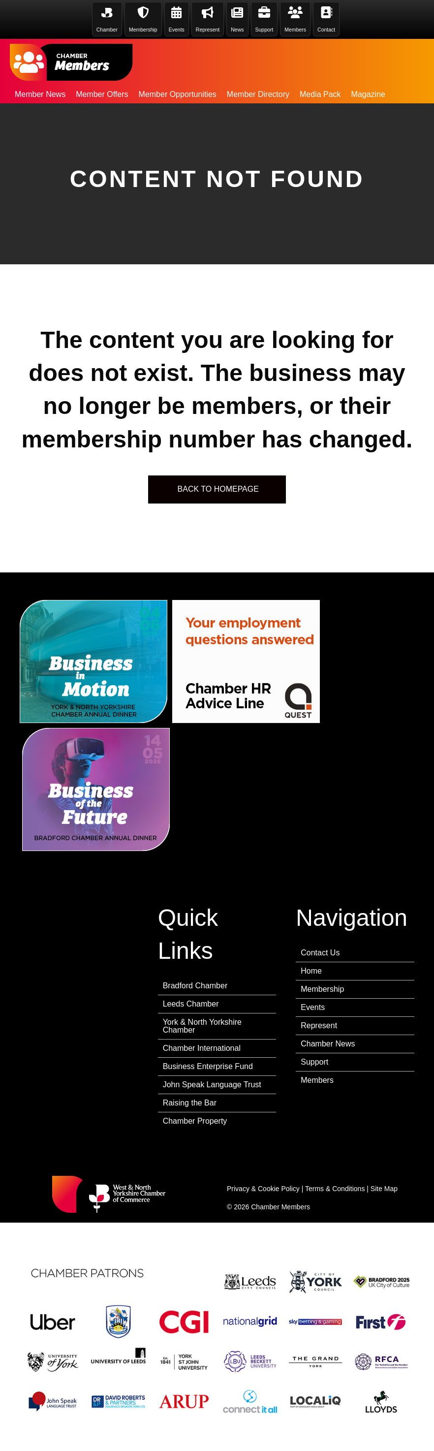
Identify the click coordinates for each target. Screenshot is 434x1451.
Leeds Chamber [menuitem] (191, 1004)
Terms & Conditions (335, 1189)
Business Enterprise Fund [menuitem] (208, 1066)
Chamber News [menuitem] (328, 1044)
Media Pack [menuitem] (320, 94)
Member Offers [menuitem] (102, 94)
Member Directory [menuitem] (258, 94)
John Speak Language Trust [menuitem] (212, 1084)
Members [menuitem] (317, 1080)
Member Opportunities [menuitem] (178, 94)
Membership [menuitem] (322, 989)
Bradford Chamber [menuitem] (195, 985)
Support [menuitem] (314, 1062)
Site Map (384, 1189)
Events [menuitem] (313, 1007)
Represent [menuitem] (319, 1025)
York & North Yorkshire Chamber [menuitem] (202, 1026)
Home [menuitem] (311, 971)
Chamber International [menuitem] (202, 1048)
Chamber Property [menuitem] (195, 1121)
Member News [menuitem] (40, 94)
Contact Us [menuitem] (320, 952)
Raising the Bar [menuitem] (190, 1103)
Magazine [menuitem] (368, 94)
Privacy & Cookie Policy (263, 1189)
